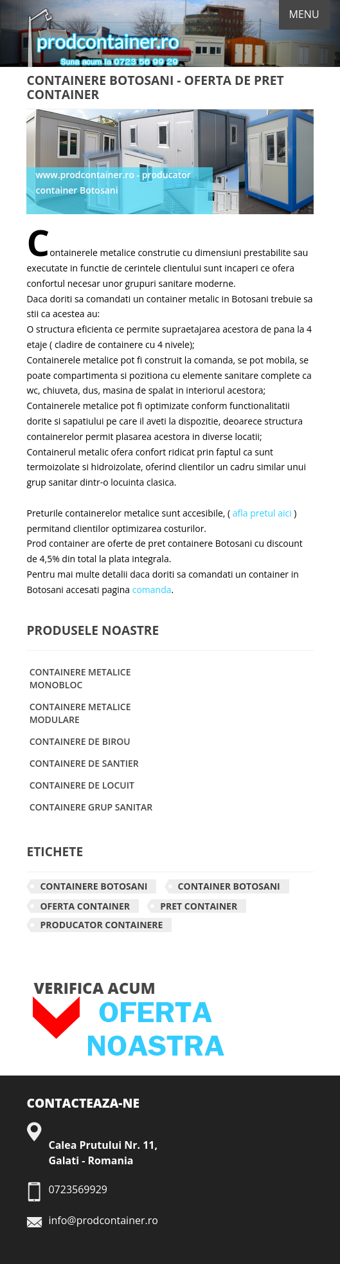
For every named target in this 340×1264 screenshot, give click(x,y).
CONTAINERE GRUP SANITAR (91, 807)
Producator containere (101, 925)
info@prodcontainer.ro (102, 1220)
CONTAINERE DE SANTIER (84, 763)
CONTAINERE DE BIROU (80, 741)
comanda (152, 589)
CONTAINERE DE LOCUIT (82, 785)
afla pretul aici (262, 513)
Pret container (198, 906)
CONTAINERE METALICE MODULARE (80, 713)
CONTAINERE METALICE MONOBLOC (80, 678)
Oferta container (85, 906)
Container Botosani (229, 886)
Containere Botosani (93, 886)
